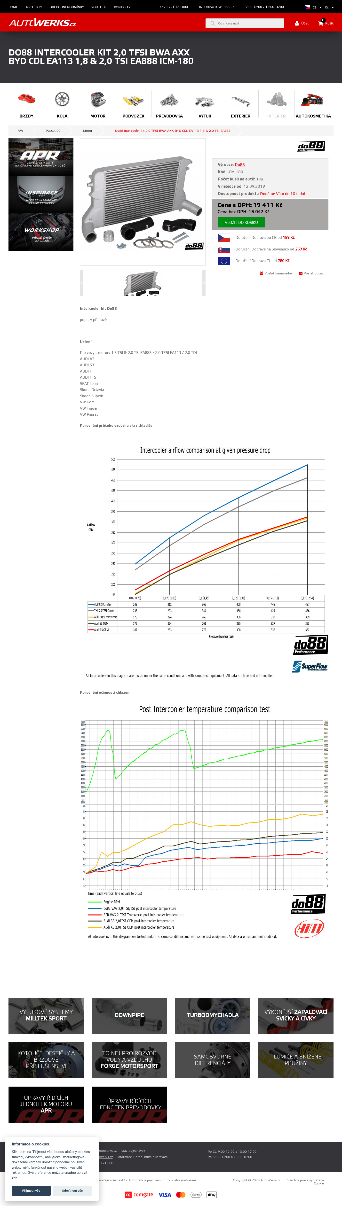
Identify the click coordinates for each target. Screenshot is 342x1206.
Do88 (240, 164)
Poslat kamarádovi (276, 273)
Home (13, 7)
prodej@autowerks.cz (101, 1151)
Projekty (34, 7)
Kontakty (122, 7)
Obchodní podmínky (66, 7)
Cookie (319, 1183)
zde (14, 1178)
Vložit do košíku (241, 222)
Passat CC (53, 131)
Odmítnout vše (72, 1190)
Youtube (99, 7)
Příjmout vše (31, 1190)
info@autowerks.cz (216, 7)
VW (20, 131)
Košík (326, 23)
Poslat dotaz (311, 273)
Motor (87, 131)
